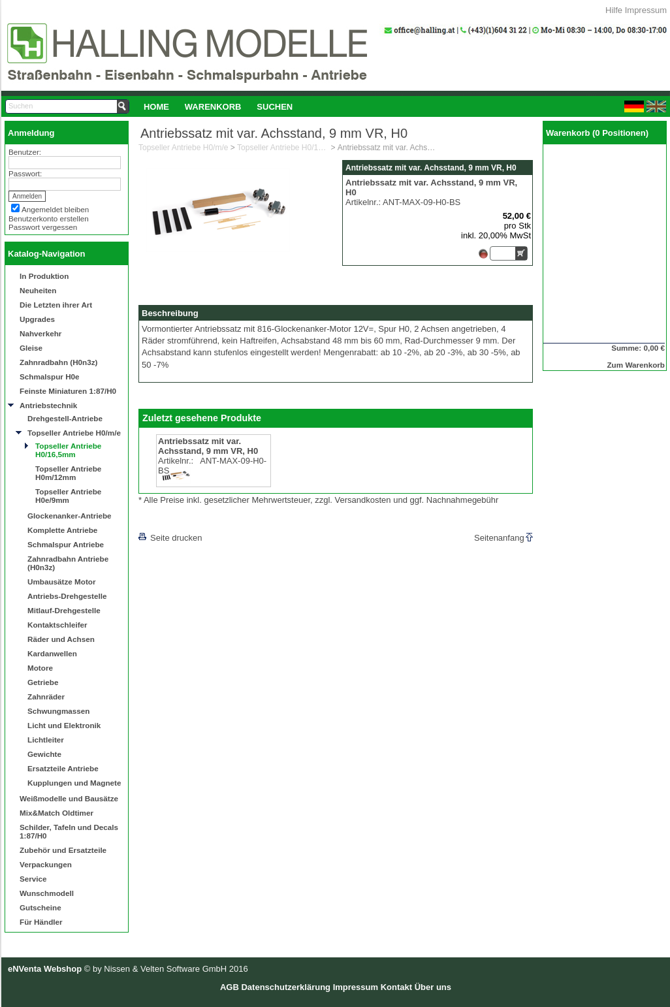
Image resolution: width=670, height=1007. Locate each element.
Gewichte (44, 754)
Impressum (646, 10)
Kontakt (396, 987)
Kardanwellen (52, 653)
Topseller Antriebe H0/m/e (74, 432)
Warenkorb (213, 107)
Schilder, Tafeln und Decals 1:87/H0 (69, 831)
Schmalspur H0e (50, 376)
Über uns (433, 987)
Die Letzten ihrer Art (56, 304)
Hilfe (613, 10)
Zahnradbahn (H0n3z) (58, 362)
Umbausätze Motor (61, 581)
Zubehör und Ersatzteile (63, 850)
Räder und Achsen (61, 639)
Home (156, 107)
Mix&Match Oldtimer (56, 812)
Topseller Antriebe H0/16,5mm (68, 449)
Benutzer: (24, 152)
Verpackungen (46, 864)
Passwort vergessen (42, 227)
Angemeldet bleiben (55, 209)
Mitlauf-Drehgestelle (64, 610)
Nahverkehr (40, 333)
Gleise (31, 348)
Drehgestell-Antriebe (65, 418)
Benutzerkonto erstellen (48, 218)
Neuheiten (38, 290)
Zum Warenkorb (636, 364)
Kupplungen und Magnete (74, 782)
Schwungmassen (58, 711)
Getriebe (42, 682)
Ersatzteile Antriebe (63, 768)
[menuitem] (156, 106)
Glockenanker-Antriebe (69, 515)
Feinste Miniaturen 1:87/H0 (68, 391)
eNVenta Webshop (45, 969)
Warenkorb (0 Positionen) (597, 133)
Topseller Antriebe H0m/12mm (68, 472)
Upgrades (37, 319)
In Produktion (44, 276)
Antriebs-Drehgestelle (66, 596)
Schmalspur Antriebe (65, 544)
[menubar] (218, 106)
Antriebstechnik (48, 405)
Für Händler (41, 922)
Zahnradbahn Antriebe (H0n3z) (67, 562)
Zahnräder (46, 696)
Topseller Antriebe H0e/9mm (68, 495)
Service (33, 878)
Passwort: (25, 173)
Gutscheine (40, 907)
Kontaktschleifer (57, 624)
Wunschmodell (47, 893)
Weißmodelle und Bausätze (69, 798)
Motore (40, 667)
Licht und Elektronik (64, 725)
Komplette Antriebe (62, 530)
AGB (229, 987)
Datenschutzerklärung (285, 987)
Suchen (275, 107)
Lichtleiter (45, 739)
